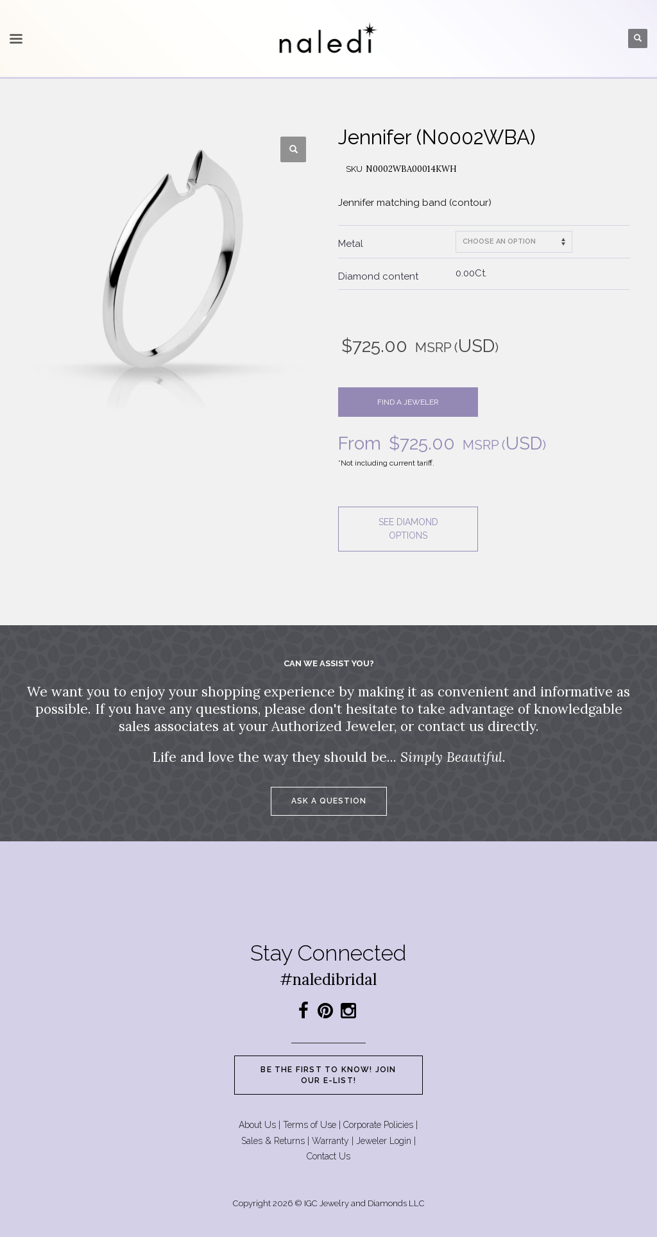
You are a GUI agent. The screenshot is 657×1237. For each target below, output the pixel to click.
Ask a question (328, 800)
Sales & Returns (273, 1141)
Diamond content (378, 276)
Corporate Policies (378, 1125)
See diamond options (408, 529)
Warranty (330, 1141)
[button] (293, 149)
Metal (350, 243)
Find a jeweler (408, 402)
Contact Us (328, 1156)
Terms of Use (309, 1125)
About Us (257, 1125)
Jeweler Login (383, 1141)
